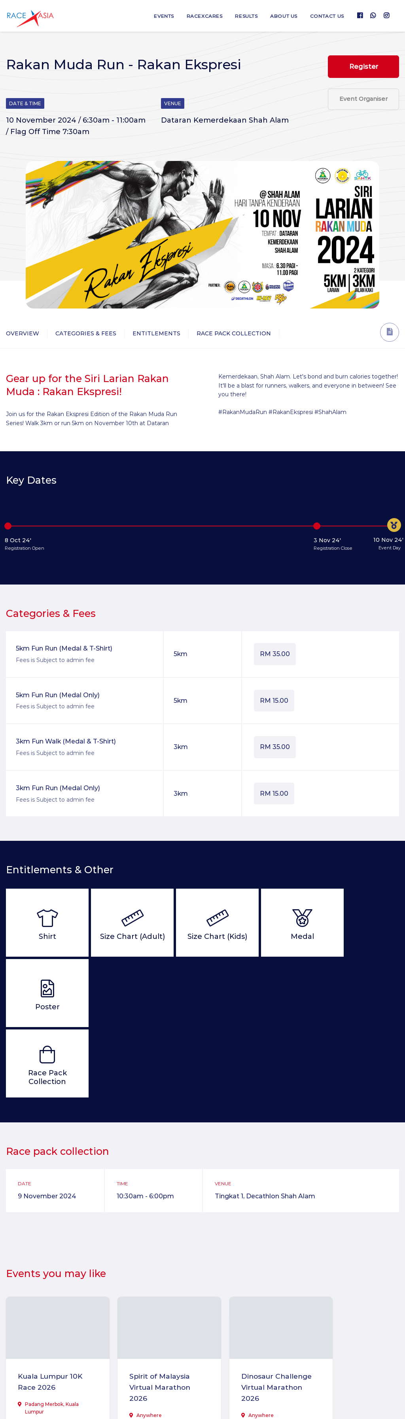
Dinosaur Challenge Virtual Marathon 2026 (251, 1317)
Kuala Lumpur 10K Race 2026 (45, 1311)
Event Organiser (363, 101)
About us (281, 16)
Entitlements (156, 333)
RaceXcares (198, 16)
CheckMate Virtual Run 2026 (350, 1311)
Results (241, 16)
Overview (22, 333)
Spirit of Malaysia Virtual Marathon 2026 (150, 1317)
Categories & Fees (85, 333)
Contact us (326, 16)
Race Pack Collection (234, 333)
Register (363, 67)
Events (156, 16)
